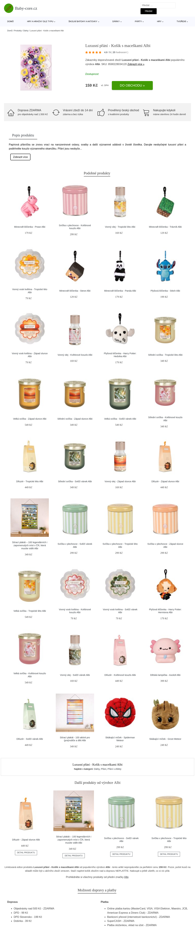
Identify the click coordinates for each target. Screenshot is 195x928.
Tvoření (181, 21)
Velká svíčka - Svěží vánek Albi (120, 419)
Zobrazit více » (135, 64)
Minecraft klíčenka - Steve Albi (74, 290)
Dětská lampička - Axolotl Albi (165, 675)
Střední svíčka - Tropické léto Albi (165, 355)
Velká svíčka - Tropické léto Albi (29, 611)
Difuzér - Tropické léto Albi (29, 481)
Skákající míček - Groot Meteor (165, 739)
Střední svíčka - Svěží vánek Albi (75, 481)
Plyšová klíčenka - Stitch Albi (165, 290)
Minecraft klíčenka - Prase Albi (29, 227)
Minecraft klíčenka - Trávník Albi (165, 227)
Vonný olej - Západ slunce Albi (120, 481)
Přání (103, 769)
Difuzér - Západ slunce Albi (165, 481)
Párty (138, 21)
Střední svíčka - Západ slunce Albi (75, 419)
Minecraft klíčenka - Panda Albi (120, 290)
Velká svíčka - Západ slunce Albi (29, 419)
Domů (10, 21)
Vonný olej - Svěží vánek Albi (75, 675)
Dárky (116, 21)
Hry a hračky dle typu (40, 21)
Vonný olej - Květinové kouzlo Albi (75, 355)
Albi (126, 877)
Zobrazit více (20, 157)
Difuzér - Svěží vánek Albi (29, 739)
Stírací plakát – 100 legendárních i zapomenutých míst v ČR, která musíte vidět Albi (29, 545)
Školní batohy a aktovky (82, 21)
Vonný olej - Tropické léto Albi (120, 227)
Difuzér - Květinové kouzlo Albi (120, 675)
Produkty (18, 31)
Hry (159, 21)
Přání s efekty (114, 769)
